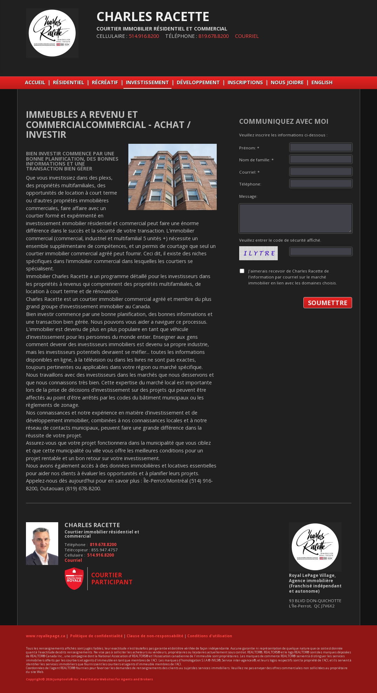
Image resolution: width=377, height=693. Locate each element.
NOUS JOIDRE (287, 82)
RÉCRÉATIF (105, 82)
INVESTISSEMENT (147, 82)
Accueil (35, 82)
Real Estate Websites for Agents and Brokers (116, 679)
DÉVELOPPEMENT (198, 82)
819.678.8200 (213, 36)
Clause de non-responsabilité (155, 635)
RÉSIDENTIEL (68, 82)
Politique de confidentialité (96, 635)
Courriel (247, 36)
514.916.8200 (144, 36)
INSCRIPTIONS (245, 82)
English (322, 82)
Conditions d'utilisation (209, 635)
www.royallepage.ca (45, 635)
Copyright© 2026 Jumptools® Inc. (53, 679)
